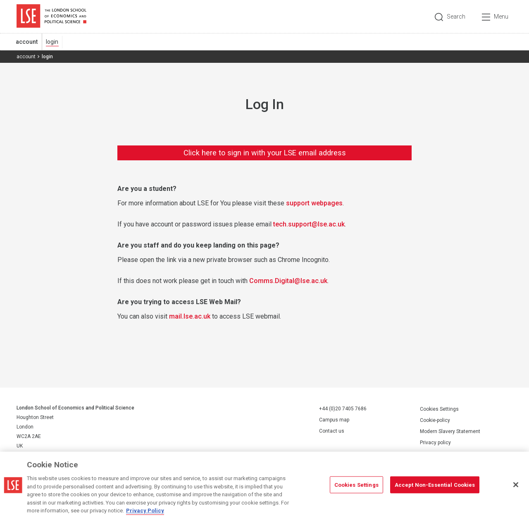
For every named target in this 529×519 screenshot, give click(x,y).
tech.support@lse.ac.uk (309, 224)
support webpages (314, 203)
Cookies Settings (439, 409)
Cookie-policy (435, 420)
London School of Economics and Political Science (51, 16)
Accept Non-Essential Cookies (435, 484)
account (27, 41)
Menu (501, 16)
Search (456, 16)
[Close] (516, 485)
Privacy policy (435, 442)
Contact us (331, 431)
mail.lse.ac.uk (189, 316)
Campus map (334, 420)
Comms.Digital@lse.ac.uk (288, 281)
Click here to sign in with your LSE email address (264, 152)
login (52, 41)
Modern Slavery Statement (450, 431)
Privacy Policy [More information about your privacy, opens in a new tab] (145, 510)
